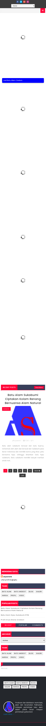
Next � (37, 471)
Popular (23, 625)
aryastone (7, 576)
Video (21, 595)
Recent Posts (9, 387)
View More (39, 387)
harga (5, 595)
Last (22, 475)
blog (7, 409)
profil (13, 595)
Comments (37, 625)
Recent (8, 625)
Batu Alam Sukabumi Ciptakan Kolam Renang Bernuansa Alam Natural (23, 399)
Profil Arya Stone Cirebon (12, 620)
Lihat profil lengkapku (9, 580)
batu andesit (20, 592)
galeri (39, 592)
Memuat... (4, 668)
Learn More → (8, 714)
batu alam (6, 592)
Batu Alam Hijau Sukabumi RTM (15, 615)
